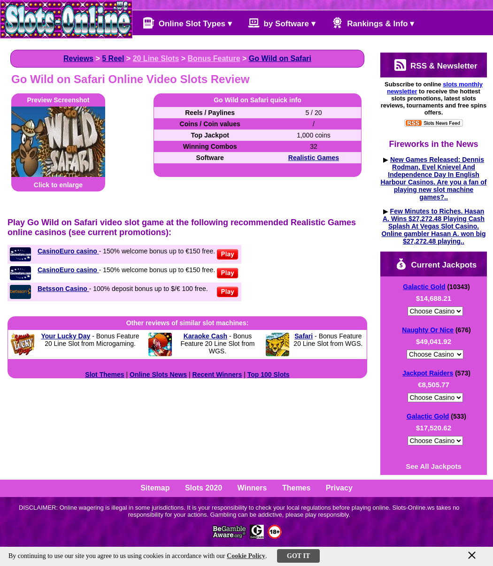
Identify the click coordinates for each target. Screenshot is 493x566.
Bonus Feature (214, 58)
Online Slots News (158, 374)
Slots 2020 (203, 488)
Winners (252, 488)
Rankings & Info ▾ (373, 23)
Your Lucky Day (65, 336)
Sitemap (154, 488)
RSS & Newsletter (435, 65)
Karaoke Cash (205, 336)
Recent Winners (217, 374)
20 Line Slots (156, 58)
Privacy (339, 488)
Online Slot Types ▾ (187, 23)
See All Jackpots (434, 466)
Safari (303, 336)
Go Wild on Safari (280, 58)
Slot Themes (104, 374)
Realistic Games (313, 157)
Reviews (78, 58)
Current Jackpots (436, 264)
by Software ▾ (282, 23)
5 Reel (113, 58)
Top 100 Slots (268, 374)
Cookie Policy (246, 555)
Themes (296, 488)
